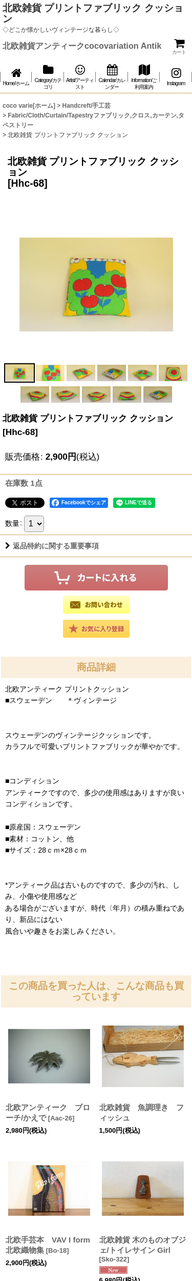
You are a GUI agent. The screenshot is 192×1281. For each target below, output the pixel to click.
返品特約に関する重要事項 (52, 546)
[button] (19, 373)
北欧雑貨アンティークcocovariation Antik (82, 45)
